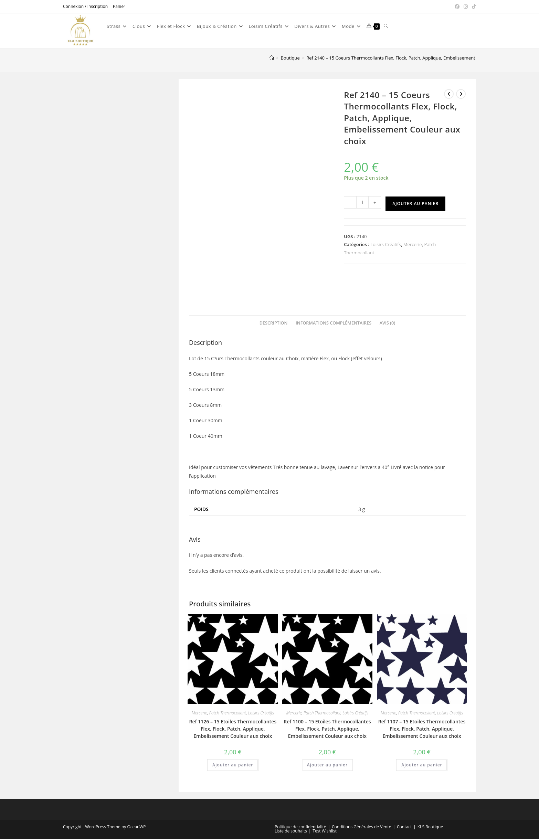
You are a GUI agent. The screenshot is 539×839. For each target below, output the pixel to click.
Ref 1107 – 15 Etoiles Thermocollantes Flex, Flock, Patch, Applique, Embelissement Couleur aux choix (421, 728)
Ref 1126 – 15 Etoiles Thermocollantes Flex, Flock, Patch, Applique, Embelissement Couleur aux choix (232, 728)
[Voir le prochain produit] (461, 94)
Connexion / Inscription (85, 6)
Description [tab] (274, 323)
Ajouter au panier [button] (232, 765)
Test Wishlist (325, 831)
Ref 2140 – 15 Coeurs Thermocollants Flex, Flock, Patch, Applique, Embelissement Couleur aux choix (410, 58)
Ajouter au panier (415, 203)
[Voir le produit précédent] (449, 94)
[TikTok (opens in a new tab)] (473, 6)
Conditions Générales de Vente (361, 827)
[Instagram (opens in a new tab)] (466, 6)
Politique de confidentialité (300, 827)
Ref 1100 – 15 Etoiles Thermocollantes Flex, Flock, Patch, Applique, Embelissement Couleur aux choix (327, 728)
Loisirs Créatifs (385, 244)
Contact (404, 827)
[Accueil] (272, 58)
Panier (119, 6)
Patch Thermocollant (227, 713)
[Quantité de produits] (362, 202)
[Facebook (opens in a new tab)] (457, 6)
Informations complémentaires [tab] (333, 323)
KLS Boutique (430, 827)
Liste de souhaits (291, 831)
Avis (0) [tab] (387, 323)
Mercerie (412, 244)
